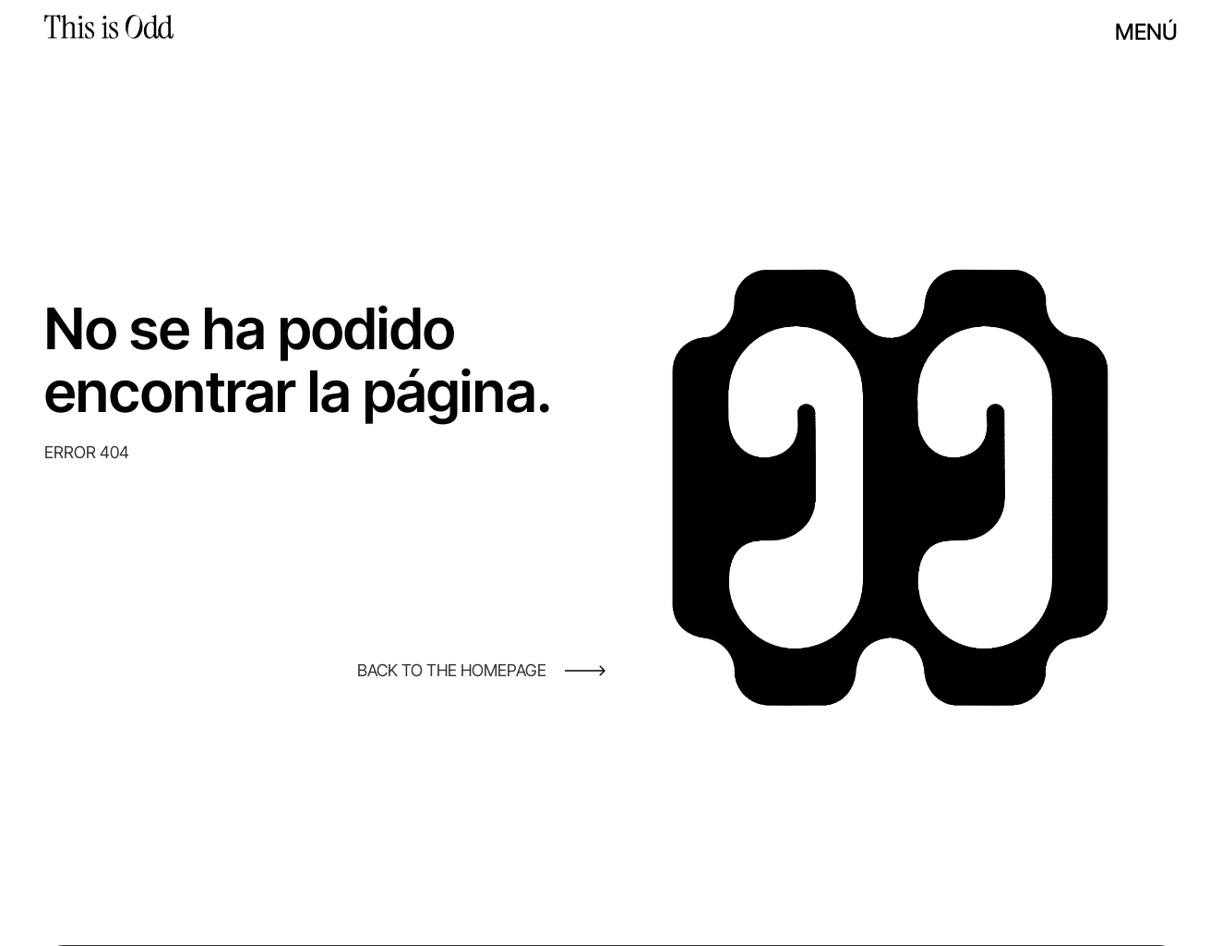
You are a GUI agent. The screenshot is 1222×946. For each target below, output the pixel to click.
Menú (1146, 31)
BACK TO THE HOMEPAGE (451, 670)
